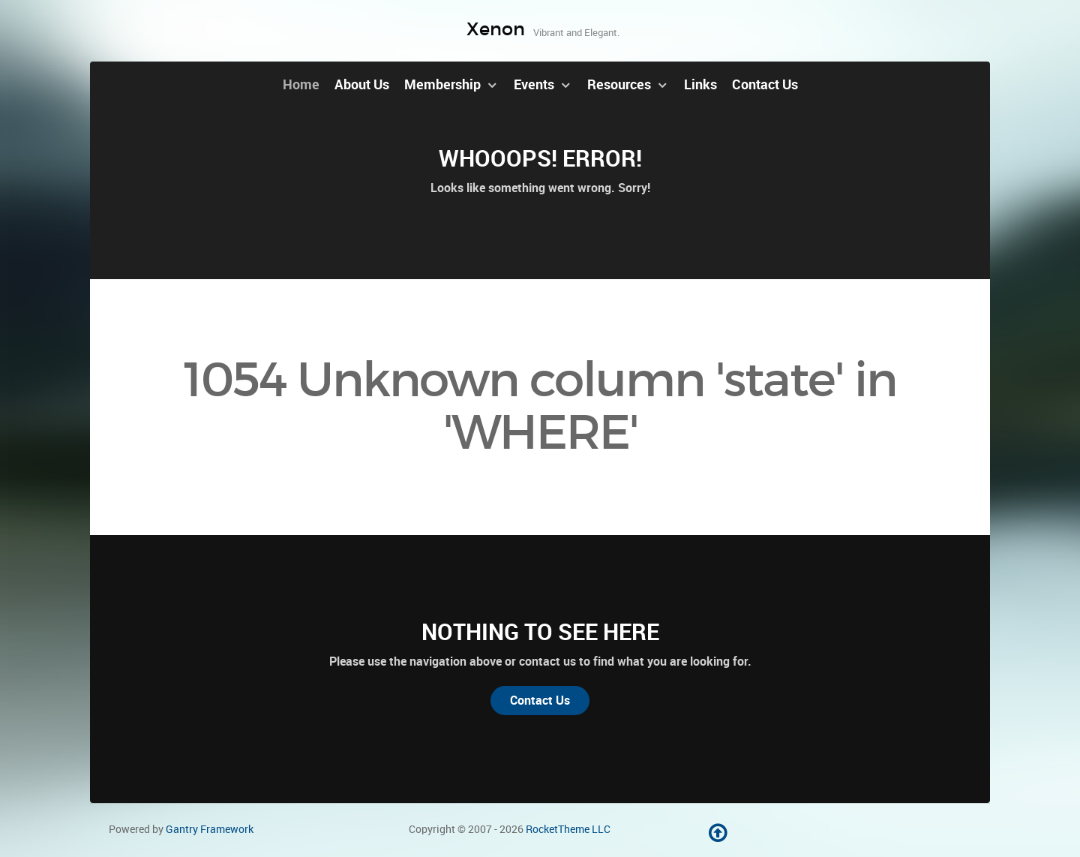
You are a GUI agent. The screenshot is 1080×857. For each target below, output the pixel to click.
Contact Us (540, 700)
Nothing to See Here (540, 631)
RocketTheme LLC (568, 829)
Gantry (210, 829)
